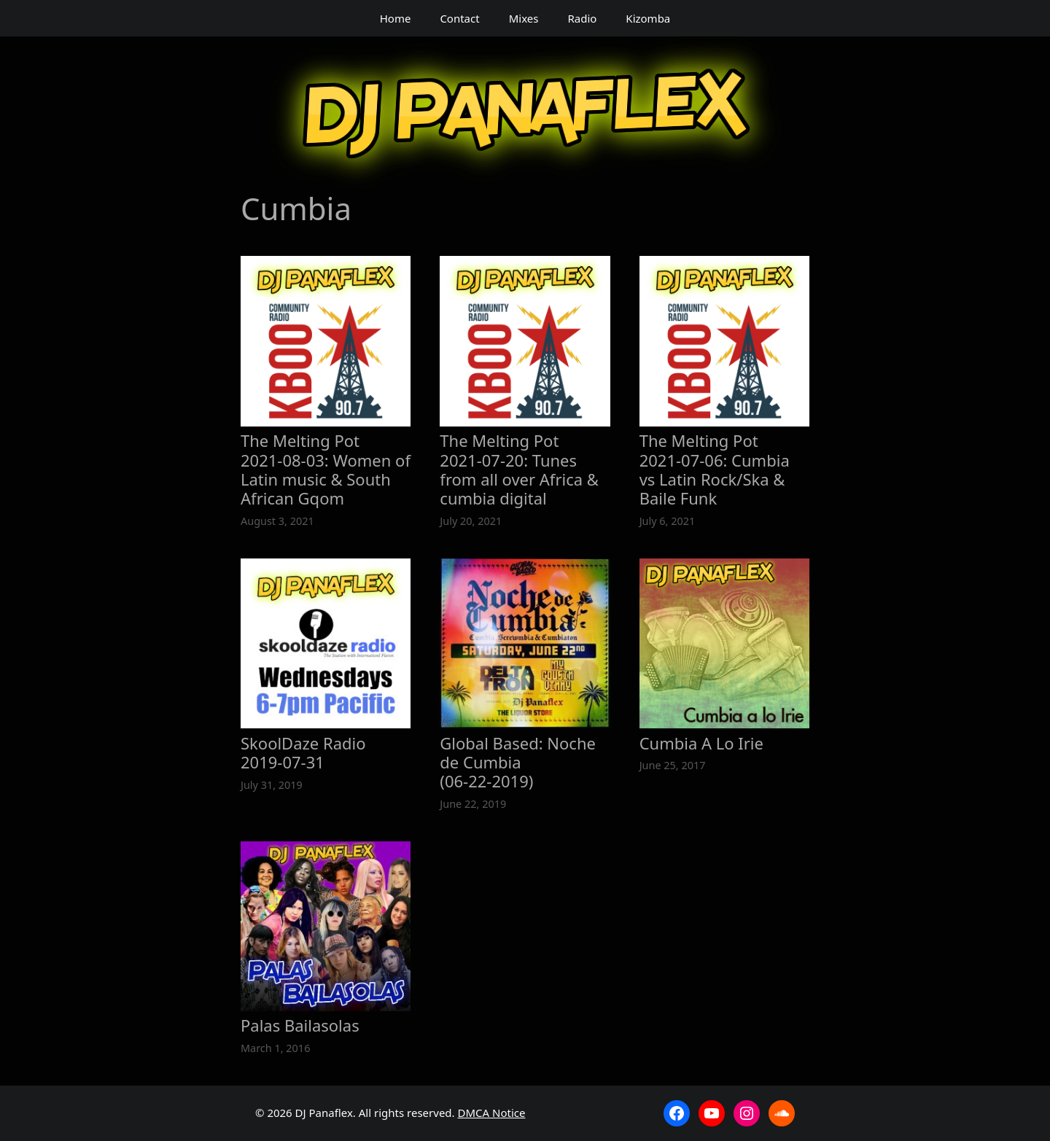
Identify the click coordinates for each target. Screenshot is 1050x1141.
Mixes (524, 18)
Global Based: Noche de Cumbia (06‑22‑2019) (518, 762)
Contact (459, 18)
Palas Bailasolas (300, 1025)
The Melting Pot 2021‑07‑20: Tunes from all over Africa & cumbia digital (519, 469)
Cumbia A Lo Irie (701, 743)
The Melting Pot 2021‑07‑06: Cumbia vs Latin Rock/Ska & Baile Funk (714, 469)
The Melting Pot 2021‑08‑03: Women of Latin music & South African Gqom (326, 469)
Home (395, 18)
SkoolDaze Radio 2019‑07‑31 (303, 752)
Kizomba (648, 18)
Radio (581, 18)
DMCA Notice (492, 1112)
